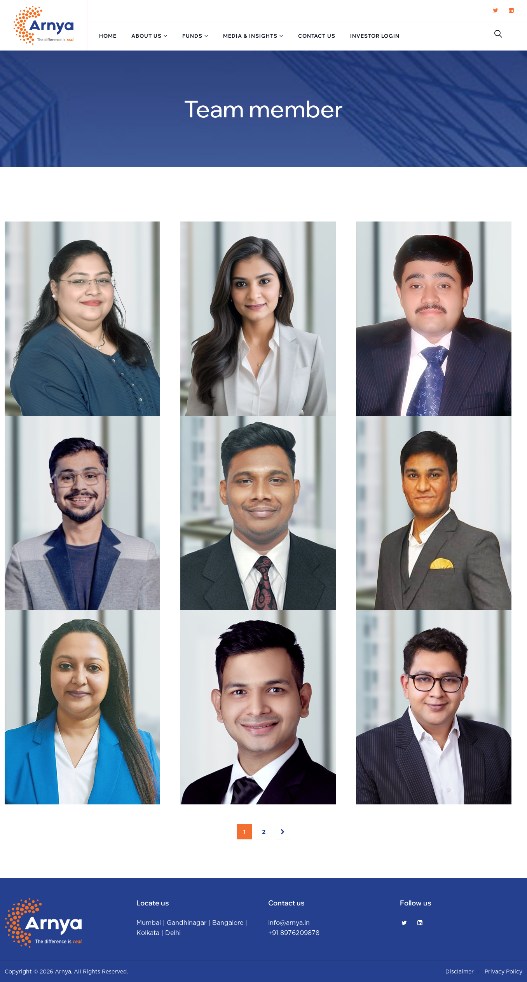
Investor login (375, 36)
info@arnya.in (289, 923)
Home (108, 36)
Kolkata (147, 933)
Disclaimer (459, 972)
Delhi (173, 933)
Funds (192, 36)
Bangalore (227, 923)
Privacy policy (503, 972)
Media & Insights (250, 36)
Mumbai (148, 923)
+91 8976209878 (293, 933)
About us (146, 36)
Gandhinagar (186, 923)
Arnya (63, 972)
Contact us (316, 36)
